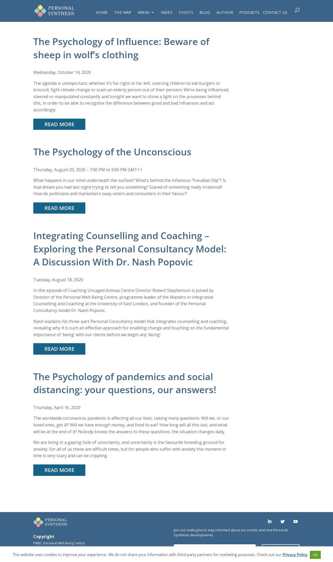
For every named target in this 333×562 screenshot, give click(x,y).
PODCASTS (249, 12)
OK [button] (315, 554)
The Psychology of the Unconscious (112, 151)
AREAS (143, 12)
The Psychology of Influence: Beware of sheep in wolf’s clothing (121, 48)
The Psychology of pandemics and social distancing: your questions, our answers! (124, 383)
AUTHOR (224, 12)
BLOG (205, 12)
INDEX (166, 12)
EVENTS (186, 12)
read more (59, 124)
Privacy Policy (295, 554)
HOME (102, 12)
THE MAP (122, 12)
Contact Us (275, 12)
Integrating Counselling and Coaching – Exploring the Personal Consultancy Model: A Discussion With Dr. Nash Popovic (129, 248)
